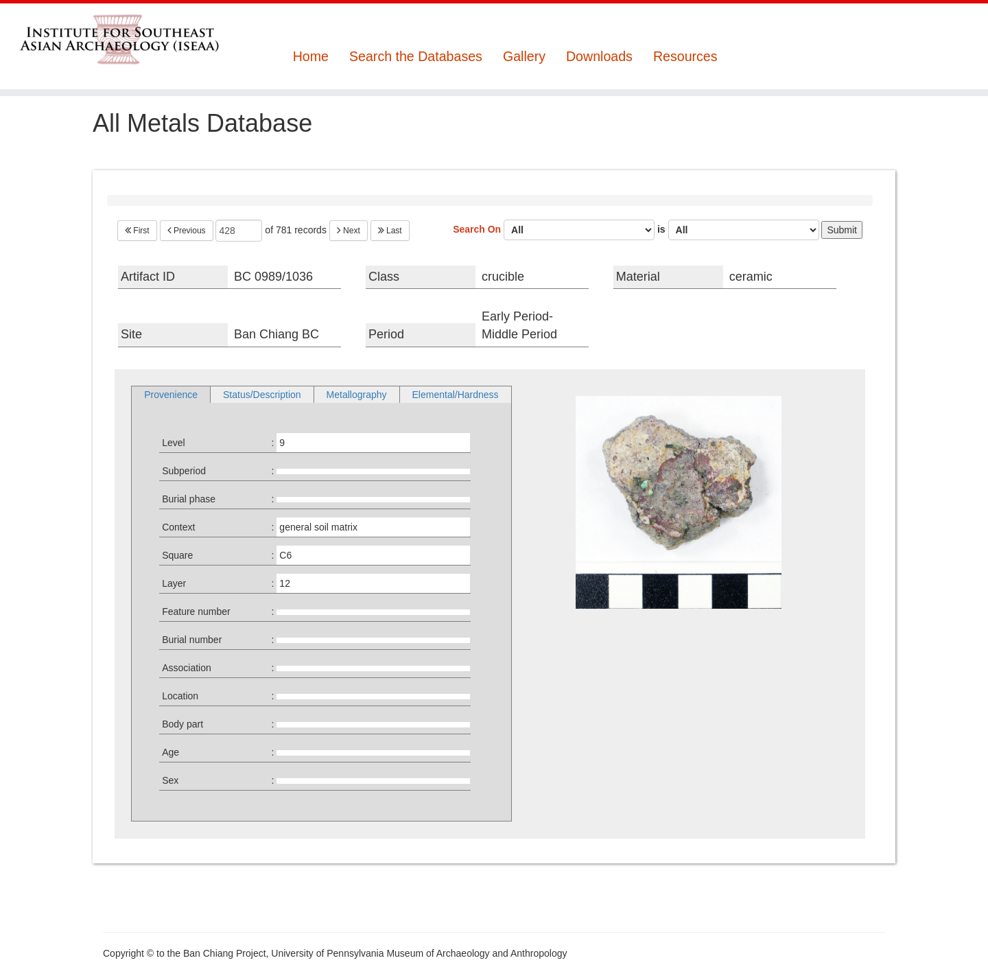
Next (348, 230)
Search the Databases (415, 56)
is (738, 230)
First (137, 230)
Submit (842, 229)
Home (311, 56)
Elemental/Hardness (455, 394)
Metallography (357, 394)
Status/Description (262, 394)
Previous (186, 230)
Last (390, 230)
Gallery (524, 56)
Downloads (599, 56)
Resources (685, 56)
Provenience (171, 394)
